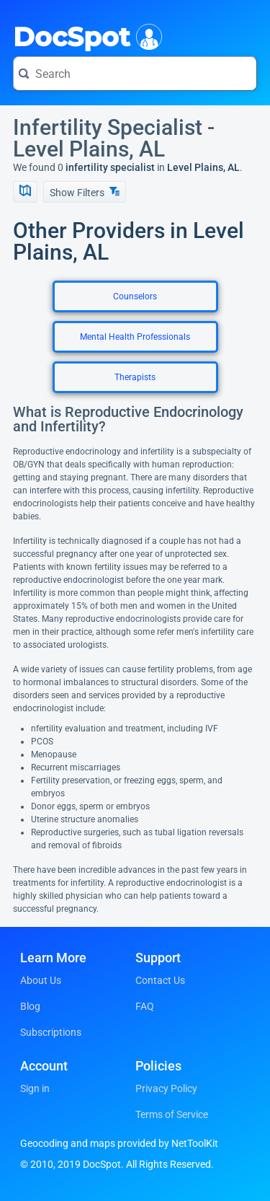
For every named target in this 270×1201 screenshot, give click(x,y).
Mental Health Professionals (135, 337)
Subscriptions (50, 1032)
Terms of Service (171, 1114)
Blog (30, 1006)
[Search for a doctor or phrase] (135, 73)
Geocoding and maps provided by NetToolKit (119, 1143)
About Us (40, 980)
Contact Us (160, 980)
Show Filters (85, 192)
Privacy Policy (166, 1088)
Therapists (135, 377)
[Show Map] (25, 192)
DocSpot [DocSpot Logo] (84, 35)
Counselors (135, 296)
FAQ (144, 1006)
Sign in (35, 1088)
